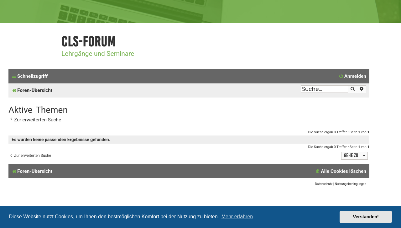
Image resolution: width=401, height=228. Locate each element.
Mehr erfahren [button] (237, 216)
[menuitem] (352, 76)
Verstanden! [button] (366, 216)
